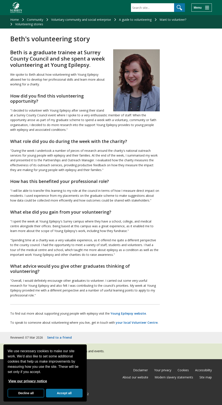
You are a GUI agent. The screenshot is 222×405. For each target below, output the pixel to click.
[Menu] (201, 7)
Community (35, 20)
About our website (135, 377)
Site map (205, 377)
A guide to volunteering (135, 20)
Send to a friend (59, 337)
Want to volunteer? (173, 20)
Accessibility (203, 370)
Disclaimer (140, 370)
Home (14, 20)
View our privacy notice (27, 381)
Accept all (64, 393)
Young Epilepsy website (128, 313)
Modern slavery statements (174, 377)
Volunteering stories (29, 24)
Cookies (183, 370)
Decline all (26, 393)
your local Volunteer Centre (137, 322)
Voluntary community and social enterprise (81, 20)
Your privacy (162, 370)
